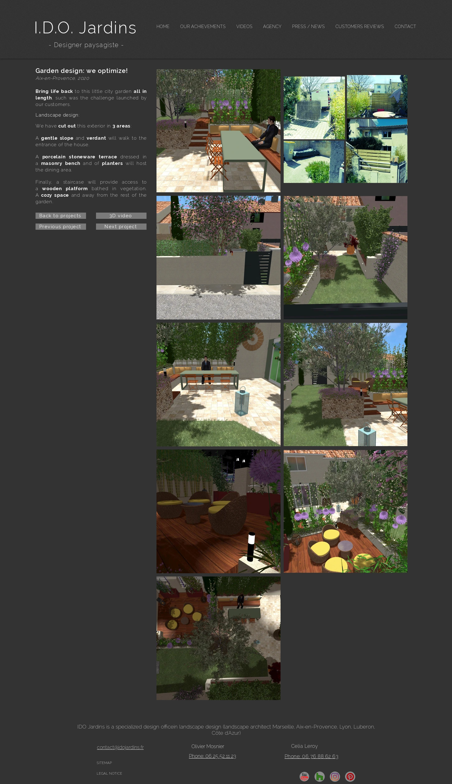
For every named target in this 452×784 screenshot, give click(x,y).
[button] (203, 26)
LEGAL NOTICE (109, 774)
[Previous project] (61, 227)
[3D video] (121, 216)
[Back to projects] (61, 216)
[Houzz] (320, 777)
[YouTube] (304, 777)
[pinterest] (350, 777)
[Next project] (121, 227)
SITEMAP (104, 763)
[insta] (335, 777)
